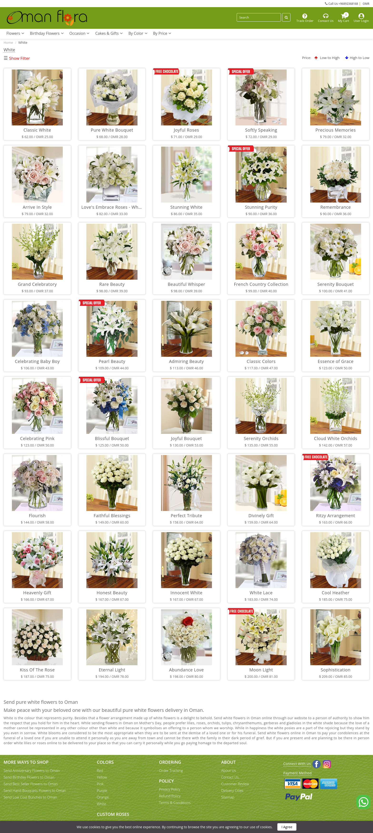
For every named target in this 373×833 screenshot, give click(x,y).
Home (8, 42)
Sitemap (227, 797)
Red (100, 770)
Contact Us (230, 777)
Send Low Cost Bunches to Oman (30, 797)
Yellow (102, 777)
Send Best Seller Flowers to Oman (31, 783)
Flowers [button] (15, 33)
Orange (103, 797)
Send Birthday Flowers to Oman (29, 777)
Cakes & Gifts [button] (109, 33)
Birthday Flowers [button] (47, 33)
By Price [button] (162, 33)
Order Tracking (171, 770)
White (101, 803)
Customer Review (235, 783)
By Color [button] (137, 33)
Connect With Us (297, 763)
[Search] (259, 17)
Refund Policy (170, 795)
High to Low (357, 57)
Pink (100, 783)
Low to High (327, 57)
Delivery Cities (232, 790)
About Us (228, 770)
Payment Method (297, 773)
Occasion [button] (79, 33)
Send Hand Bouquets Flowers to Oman (35, 790)
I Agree (286, 827)
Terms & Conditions (175, 802)
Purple (102, 790)
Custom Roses (113, 814)
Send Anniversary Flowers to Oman (31, 770)
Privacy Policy (169, 789)
